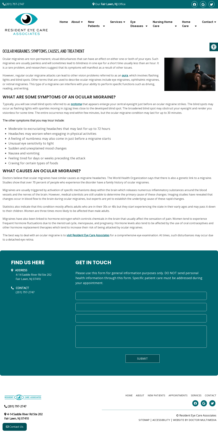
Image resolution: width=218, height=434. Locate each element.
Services (116, 22)
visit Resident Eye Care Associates (88, 235)
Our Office (110, 4)
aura (125, 75)
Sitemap (144, 420)
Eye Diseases (136, 24)
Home (64, 22)
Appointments (178, 395)
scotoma (76, 104)
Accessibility (161, 420)
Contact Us (14, 427)
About (75, 22)
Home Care (186, 24)
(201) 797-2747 (14, 4)
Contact (210, 395)
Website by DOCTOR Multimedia (194, 420)
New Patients (94, 24)
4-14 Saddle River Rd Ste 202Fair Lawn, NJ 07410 (33, 277)
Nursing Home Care (163, 24)
